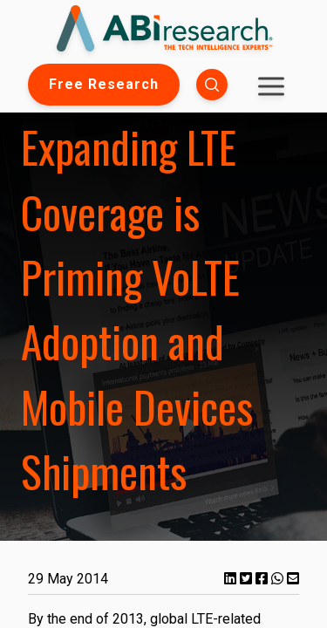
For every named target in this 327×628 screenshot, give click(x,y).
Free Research (104, 84)
